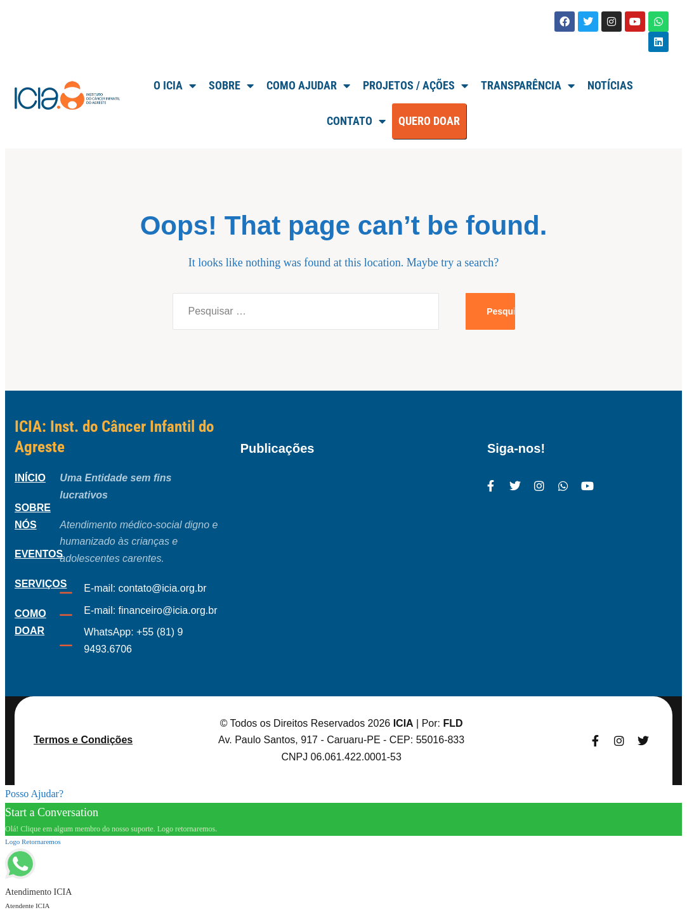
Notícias (610, 85)
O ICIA (175, 86)
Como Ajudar (308, 86)
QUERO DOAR (429, 120)
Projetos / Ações (415, 86)
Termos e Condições (83, 739)
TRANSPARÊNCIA (528, 86)
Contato (356, 121)
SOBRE (231, 86)
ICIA (403, 723)
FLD (452, 723)
